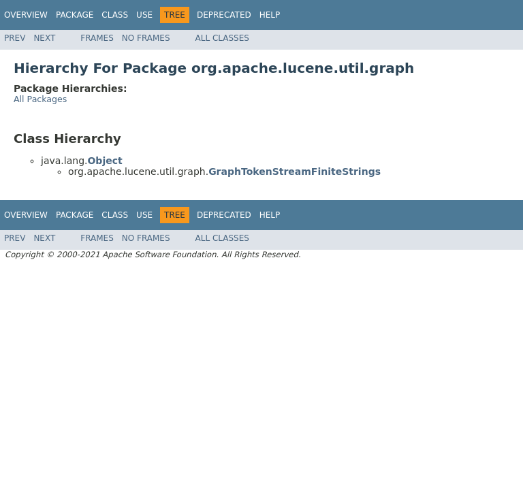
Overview (26, 15)
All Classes (222, 38)
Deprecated (224, 15)
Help (270, 15)
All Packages (40, 99)
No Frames (146, 38)
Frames (97, 38)
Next (44, 38)
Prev (14, 38)
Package (74, 15)
